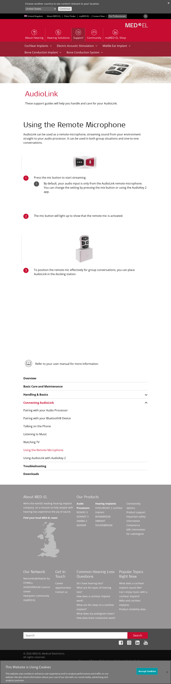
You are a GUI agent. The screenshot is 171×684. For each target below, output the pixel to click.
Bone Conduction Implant (43, 52)
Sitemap (83, 660)
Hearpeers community (36, 595)
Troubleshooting (34, 466)
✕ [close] (169, 3)
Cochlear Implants (38, 46)
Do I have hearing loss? (90, 583)
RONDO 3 (82, 512)
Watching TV (31, 442)
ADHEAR (81, 525)
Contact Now (98, 16)
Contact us (61, 592)
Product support (135, 512)
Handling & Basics (35, 394)
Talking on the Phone (37, 426)
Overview (29, 378)
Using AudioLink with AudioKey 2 (44, 458)
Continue (65, 8)
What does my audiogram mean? (96, 613)
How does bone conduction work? (96, 618)
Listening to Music (35, 434)
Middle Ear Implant (116, 46)
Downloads (31, 474)
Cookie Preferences (137, 660)
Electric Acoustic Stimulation (77, 46)
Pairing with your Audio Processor (45, 410)
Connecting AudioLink (38, 403)
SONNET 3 (83, 516)
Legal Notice (116, 660)
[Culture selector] (40, 9)
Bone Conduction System (85, 52)
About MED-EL (54, 16)
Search (137, 635)
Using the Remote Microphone (43, 450)
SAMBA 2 (82, 521)
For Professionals (117, 16)
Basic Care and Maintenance (43, 386)
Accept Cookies (147, 672)
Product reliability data (132, 609)
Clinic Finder (70, 16)
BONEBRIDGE (103, 516)
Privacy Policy (98, 660)
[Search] (145, 16)
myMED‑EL (84, 16)
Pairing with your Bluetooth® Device (47, 418)
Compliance (133, 525)
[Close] (167, 673)
